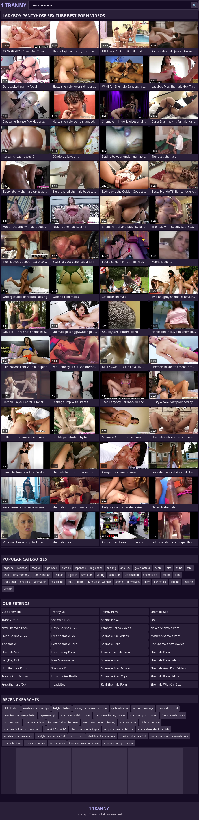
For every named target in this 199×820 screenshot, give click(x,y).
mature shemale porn (166, 636)
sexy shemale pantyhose (118, 729)
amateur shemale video (18, 736)
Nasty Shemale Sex (64, 628)
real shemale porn (114, 684)
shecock (25, 581)
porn (80, 581)
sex (153, 620)
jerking (175, 581)
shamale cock (180, 736)
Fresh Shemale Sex (14, 636)
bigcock (72, 575)
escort (166, 575)
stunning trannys (143, 708)
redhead (22, 568)
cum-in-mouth (42, 575)
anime (119, 581)
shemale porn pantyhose (119, 743)
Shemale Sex (10, 652)
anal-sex (125, 568)
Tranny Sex (58, 612)
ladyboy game (128, 722)
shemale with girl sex (166, 684)
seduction (114, 575)
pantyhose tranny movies (110, 715)
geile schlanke (120, 708)
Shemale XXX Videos (115, 636)
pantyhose (160, 581)
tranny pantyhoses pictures (90, 708)
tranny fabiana (12, 743)
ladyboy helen (61, 708)
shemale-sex (150, 575)
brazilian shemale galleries (20, 715)
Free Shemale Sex (63, 636)
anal (6, 575)
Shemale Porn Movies (116, 668)
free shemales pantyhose (84, 743)
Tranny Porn (10, 620)
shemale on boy (34, 722)
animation (40, 581)
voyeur (8, 588)
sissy (147, 581)
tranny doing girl (168, 708)
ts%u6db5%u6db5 (55, 729)
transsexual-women (99, 581)
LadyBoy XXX (10, 660)
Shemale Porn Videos (165, 660)
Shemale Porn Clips (114, 676)
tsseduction (132, 575)
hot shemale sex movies (167, 644)
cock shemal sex (35, 743)
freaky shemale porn (115, 652)
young (100, 575)
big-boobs (96, 568)
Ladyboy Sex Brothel (65, 676)
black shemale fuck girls (85, 729)
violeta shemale (150, 722)
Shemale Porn (60, 668)
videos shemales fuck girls (153, 729)
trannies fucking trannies (63, 722)
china (179, 568)
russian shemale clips (36, 708)
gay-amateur (142, 568)
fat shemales (57, 743)
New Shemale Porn (15, 628)
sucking (111, 568)
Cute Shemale (11, 612)
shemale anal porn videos (169, 668)
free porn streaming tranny (98, 722)
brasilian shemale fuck (133, 736)
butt (70, 581)
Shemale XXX (110, 620)
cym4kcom (76, 736)
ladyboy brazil (12, 722)
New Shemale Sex (63, 660)
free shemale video (173, 715)
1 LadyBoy (58, 684)
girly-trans (133, 581)
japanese (80, 568)
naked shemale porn (165, 628)
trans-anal (10, 581)
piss (169, 568)
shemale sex (159, 612)
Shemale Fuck (60, 620)
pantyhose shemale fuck (51, 736)
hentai (158, 568)
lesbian (59, 575)
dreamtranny (21, 575)
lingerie (188, 581)
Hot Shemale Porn (14, 668)
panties (66, 568)
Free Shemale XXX (14, 684)
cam (189, 568)
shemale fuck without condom (22, 729)
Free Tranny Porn (63, 652)
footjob (36, 568)
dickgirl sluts (11, 708)
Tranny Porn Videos (15, 676)
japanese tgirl (48, 715)
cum (177, 575)
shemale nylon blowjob (143, 715)
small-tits (86, 575)
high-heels (51, 568)
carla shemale (159, 736)
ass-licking (57, 581)
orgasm (8, 568)
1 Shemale (9, 644)
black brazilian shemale (101, 736)
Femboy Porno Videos (116, 628)
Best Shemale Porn (64, 644)
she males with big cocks (75, 715)
